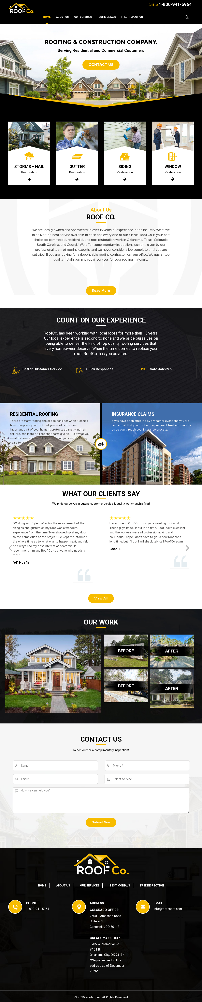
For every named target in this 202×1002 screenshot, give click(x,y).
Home (46, 16)
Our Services (83, 16)
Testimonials (106, 16)
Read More (101, 290)
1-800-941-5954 (175, 4)
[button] (190, 549)
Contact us (101, 64)
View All (101, 598)
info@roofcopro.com (168, 909)
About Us (62, 16)
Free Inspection (132, 16)
